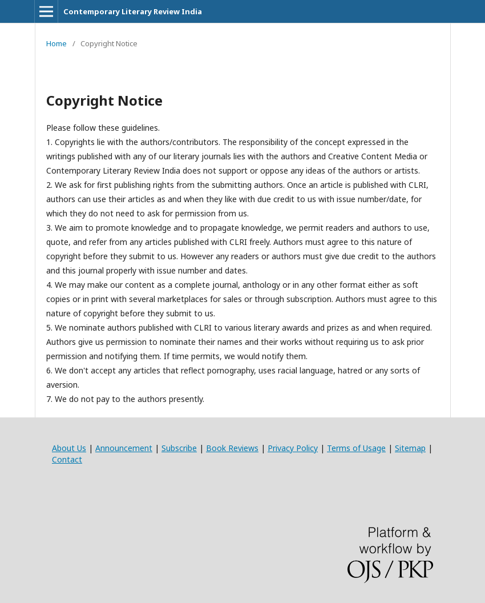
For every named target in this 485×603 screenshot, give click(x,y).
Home (56, 43)
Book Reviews (232, 448)
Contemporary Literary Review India (132, 11)
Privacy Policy (293, 448)
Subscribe (179, 448)
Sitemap (410, 448)
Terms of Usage (356, 448)
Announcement (123, 448)
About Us (69, 448)
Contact (67, 459)
